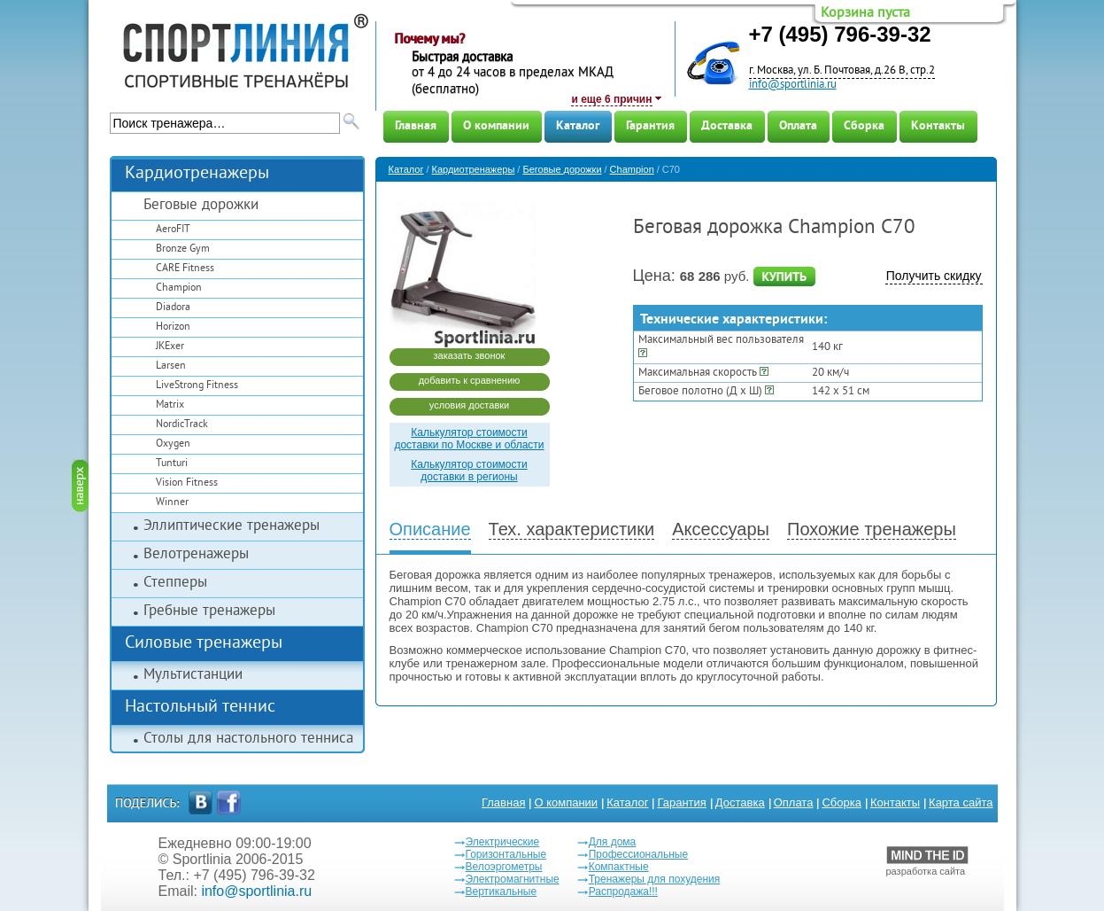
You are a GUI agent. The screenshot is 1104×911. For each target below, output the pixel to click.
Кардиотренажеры (197, 174)
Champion (179, 288)
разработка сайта (927, 861)
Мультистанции (193, 675)
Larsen (171, 366)
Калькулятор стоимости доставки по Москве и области (469, 438)
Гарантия (650, 126)
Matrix (170, 405)
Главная (415, 126)
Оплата (798, 126)
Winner (172, 503)
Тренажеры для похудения (655, 879)
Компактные (619, 866)
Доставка (727, 126)
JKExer (170, 347)
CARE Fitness (185, 269)
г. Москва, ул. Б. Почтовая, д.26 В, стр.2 (842, 71)
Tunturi (172, 464)
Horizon (173, 327)
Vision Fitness (187, 483)
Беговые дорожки (201, 205)
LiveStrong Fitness (197, 386)
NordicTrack (182, 425)
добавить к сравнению (470, 380)
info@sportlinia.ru (793, 85)
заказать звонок (470, 355)
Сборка (864, 126)
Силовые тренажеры (203, 644)
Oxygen (173, 444)
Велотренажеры (196, 555)
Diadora (173, 308)
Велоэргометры (504, 866)
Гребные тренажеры (209, 611)
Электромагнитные (513, 879)
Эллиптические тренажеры (231, 526)
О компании (496, 126)
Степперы (175, 583)
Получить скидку (934, 276)
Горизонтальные (506, 854)
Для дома (613, 842)
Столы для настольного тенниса (248, 739)
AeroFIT (173, 230)
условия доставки (469, 405)
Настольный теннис (200, 708)
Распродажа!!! (623, 891)
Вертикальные (501, 891)
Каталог (577, 126)
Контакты (938, 126)
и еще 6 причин (611, 99)
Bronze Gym (183, 249)
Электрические (503, 842)
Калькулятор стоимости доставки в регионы (469, 470)
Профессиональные (638, 854)
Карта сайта (960, 802)
